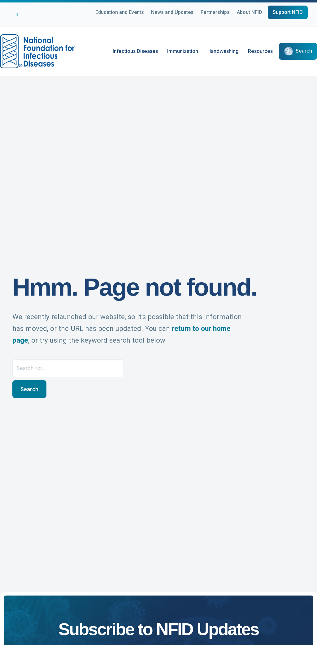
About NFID (249, 12)
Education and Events (119, 12)
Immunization (182, 51)
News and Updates (172, 12)
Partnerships (215, 12)
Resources (260, 51)
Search (304, 51)
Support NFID (288, 12)
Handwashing (223, 51)
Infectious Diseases (135, 51)
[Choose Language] (305, 22)
